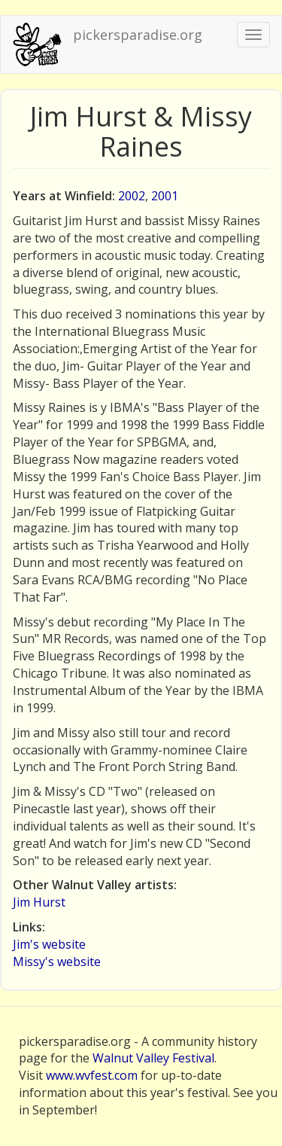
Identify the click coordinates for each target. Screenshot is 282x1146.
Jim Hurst (39, 902)
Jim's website (49, 944)
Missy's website (57, 961)
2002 (131, 195)
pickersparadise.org (137, 35)
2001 (164, 195)
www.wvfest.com (92, 1075)
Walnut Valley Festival (153, 1058)
